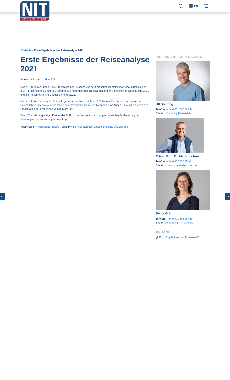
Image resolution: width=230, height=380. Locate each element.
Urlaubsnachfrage (103, 126)
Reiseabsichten (84, 126)
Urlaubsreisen (120, 126)
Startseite (25, 50)
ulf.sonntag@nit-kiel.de (178, 113)
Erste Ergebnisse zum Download (178, 237)
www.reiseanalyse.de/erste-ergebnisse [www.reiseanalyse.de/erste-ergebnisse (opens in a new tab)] (65, 105)
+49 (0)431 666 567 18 (179, 218)
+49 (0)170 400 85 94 (178, 161)
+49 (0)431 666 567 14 (179, 109)
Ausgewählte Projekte (48, 126)
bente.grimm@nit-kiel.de (179, 222)
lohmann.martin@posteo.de (181, 165)
